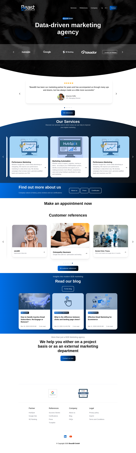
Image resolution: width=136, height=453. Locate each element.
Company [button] (94, 8)
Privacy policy (94, 413)
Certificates (95, 190)
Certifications (53, 416)
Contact (113, 8)
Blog (70, 416)
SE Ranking (33, 419)
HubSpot (32, 413)
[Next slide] (122, 52)
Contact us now (68, 358)
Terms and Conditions (96, 419)
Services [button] (73, 8)
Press (84, 190)
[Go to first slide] (116, 97)
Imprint (91, 416)
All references (68, 113)
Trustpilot (52, 423)
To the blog (68, 289)
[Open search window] (102, 8)
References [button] (84, 8)
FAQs (71, 419)
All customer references (68, 268)
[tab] (63, 263)
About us (74, 190)
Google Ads (33, 416)
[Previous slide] (20, 97)
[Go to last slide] (13, 52)
